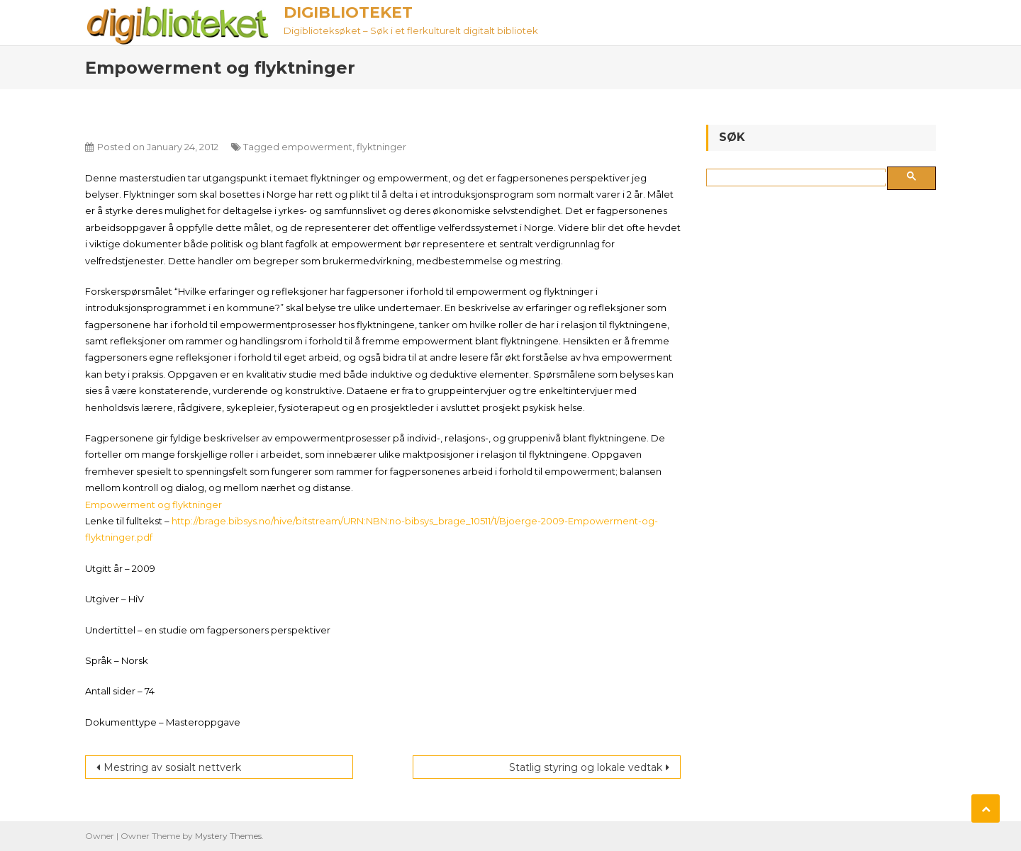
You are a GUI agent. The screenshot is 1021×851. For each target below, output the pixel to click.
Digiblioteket (348, 12)
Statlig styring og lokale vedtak (585, 767)
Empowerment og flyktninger (153, 504)
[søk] (798, 178)
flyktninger (381, 146)
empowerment (316, 146)
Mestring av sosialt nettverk (172, 767)
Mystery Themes (228, 835)
